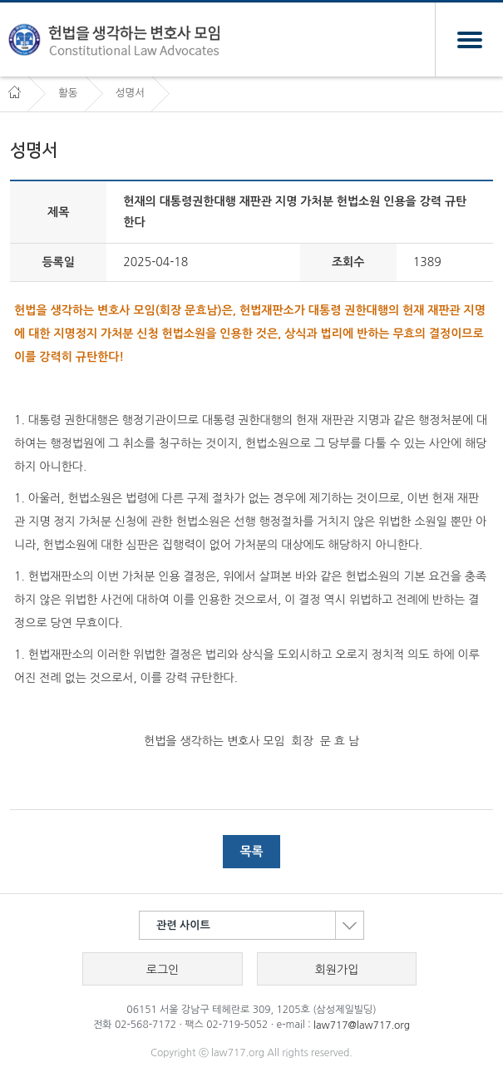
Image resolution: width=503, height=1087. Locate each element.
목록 (251, 851)
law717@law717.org (361, 1025)
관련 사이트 (259, 925)
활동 (68, 92)
